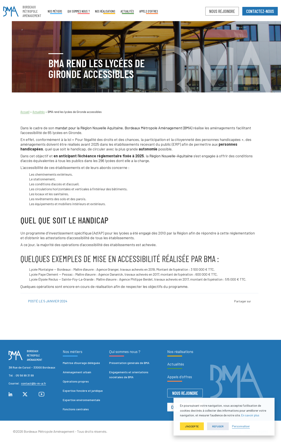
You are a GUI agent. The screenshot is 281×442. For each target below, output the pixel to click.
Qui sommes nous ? (79, 11)
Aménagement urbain (77, 372)
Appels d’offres (148, 11)
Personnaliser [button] (241, 426)
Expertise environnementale (81, 400)
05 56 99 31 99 (25, 375)
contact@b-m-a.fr (33, 383)
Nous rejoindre (222, 11)
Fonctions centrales (76, 409)
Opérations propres (76, 381)
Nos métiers (55, 11)
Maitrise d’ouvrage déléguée (81, 363)
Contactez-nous (260, 11)
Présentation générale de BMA (129, 363)
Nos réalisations (105, 11)
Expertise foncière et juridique (83, 390)
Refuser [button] (218, 426)
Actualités (127, 11)
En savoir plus (250, 415)
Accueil (24, 112)
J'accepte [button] (192, 426)
